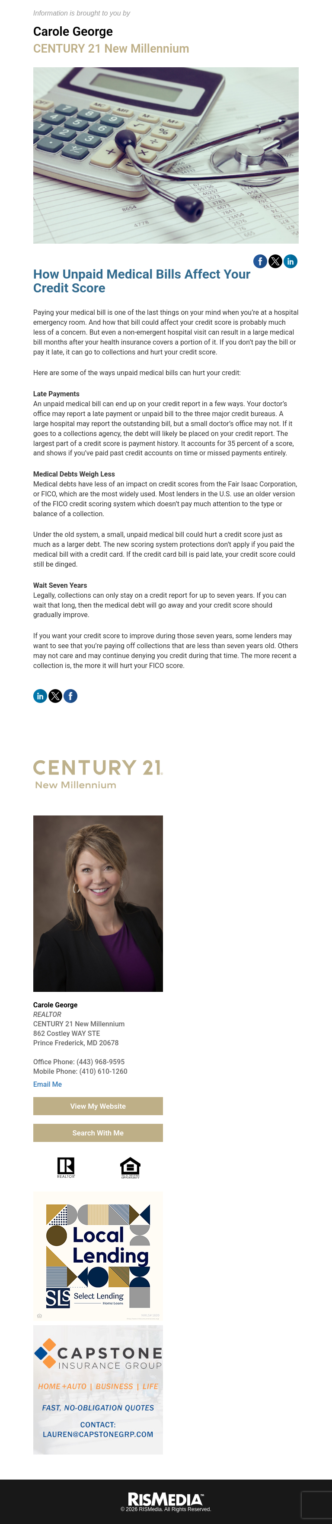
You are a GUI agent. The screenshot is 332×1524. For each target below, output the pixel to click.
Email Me (47, 1084)
